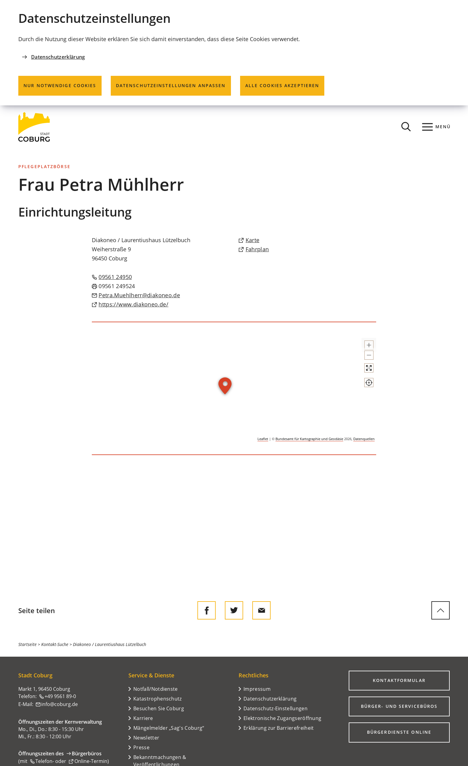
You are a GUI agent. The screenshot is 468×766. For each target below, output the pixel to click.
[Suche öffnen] (406, 126)
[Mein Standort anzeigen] (363, 404)
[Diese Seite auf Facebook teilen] (206, 610)
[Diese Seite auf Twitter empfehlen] (234, 610)
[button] (363, 348)
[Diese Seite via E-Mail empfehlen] (261, 610)
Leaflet (262, 438)
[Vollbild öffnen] (363, 384)
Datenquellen (364, 438)
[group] (234, 388)
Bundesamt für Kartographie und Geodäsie (309, 438)
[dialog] (234, 52)
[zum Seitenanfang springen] (440, 610)
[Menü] (436, 126)
